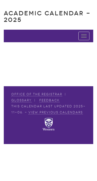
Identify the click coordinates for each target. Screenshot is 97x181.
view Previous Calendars (55, 112)
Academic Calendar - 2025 (47, 16)
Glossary (21, 100)
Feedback (49, 100)
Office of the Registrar (36, 94)
